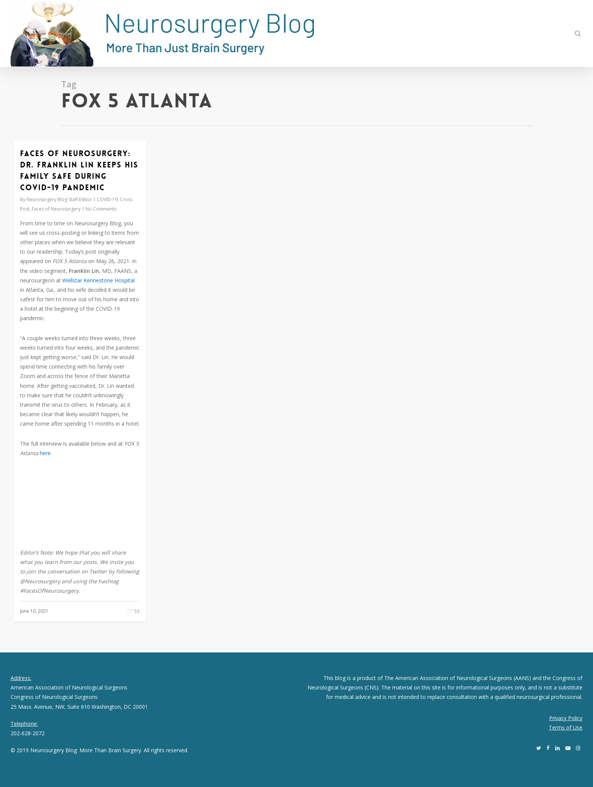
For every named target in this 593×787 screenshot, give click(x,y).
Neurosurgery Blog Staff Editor (59, 199)
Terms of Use (565, 727)
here (45, 453)
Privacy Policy (565, 718)
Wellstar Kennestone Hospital (98, 280)
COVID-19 (107, 199)
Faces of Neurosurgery (56, 209)
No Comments (100, 209)
